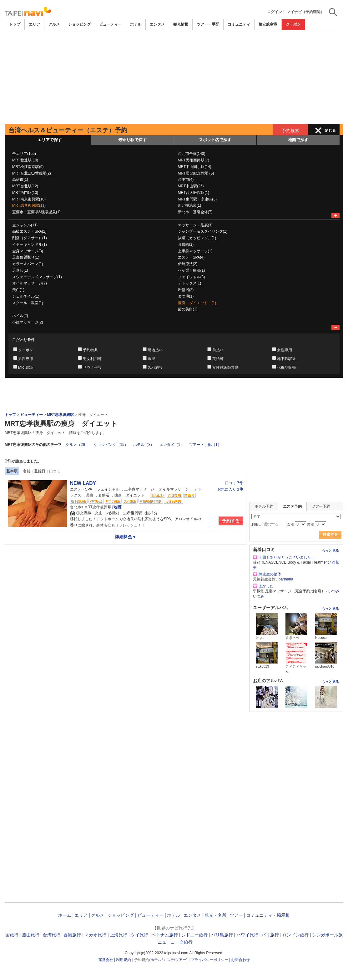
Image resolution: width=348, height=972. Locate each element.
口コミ (54, 471)
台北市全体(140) (191, 153)
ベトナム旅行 (165, 934)
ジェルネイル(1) (25, 296)
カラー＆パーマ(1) (27, 264)
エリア (34, 24)
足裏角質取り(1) (25, 257)
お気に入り (230, 489)
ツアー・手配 (208, 24)
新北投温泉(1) (189, 205)
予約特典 (90, 350)
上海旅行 (118, 934)
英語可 (218, 359)
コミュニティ (239, 24)
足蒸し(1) (20, 270)
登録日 (39, 471)
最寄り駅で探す (132, 139)
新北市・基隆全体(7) (195, 212)
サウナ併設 (92, 367)
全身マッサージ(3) (27, 251)
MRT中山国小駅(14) (194, 167)
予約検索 (290, 130)
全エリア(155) (24, 153)
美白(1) (18, 290)
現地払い (155, 350)
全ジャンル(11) (25, 225)
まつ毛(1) (186, 296)
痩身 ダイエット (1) (197, 303)
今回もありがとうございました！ (287, 557)
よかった (266, 586)
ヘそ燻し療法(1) (191, 270)
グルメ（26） (77, 444)
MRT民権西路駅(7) (193, 160)
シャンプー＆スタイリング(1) (203, 231)
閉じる (330, 130)
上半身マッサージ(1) (195, 251)
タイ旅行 (139, 934)
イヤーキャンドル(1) (29, 244)
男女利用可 (92, 359)
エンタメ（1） (171, 444)
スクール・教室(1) (27, 303)
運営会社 (105, 960)
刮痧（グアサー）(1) (29, 238)
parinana (286, 579)
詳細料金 (125, 536)
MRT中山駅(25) (191, 186)
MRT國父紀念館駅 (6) (196, 173)
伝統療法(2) (188, 264)
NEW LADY (83, 483)
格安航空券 (268, 24)
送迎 (151, 359)
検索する (330, 534)
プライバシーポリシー (209, 960)
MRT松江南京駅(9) (27, 167)
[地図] (116, 507)
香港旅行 (72, 934)
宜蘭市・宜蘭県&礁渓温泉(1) (36, 212)
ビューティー (110, 24)
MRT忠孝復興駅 (60, 414)
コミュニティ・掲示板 (268, 915)
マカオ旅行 (95, 934)
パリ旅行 (270, 934)
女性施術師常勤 (225, 367)
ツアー (236, 915)
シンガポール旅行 (329, 934)
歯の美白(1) (188, 309)
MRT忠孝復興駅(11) (29, 205)
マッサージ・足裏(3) (195, 225)
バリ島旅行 (222, 934)
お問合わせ (240, 960)
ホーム (64, 915)
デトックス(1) (189, 283)
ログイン (274, 12)
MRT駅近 (26, 367)
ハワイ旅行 (247, 934)
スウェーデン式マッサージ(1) (37, 277)
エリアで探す (50, 139)
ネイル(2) (20, 315)
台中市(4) (186, 179)
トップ (14, 24)
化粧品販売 (286, 367)
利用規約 (123, 960)
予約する (231, 520)
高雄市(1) (20, 179)
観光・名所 (215, 915)
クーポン (293, 24)
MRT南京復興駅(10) (29, 199)
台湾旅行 (51, 934)
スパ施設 (155, 367)
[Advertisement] (174, 77)
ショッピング (79, 24)
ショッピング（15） (111, 444)
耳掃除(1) (186, 244)
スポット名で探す (215, 139)
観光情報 (180, 24)
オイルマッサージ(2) (29, 283)
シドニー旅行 (194, 934)
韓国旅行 (9, 934)
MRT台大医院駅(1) (193, 192)
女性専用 (284, 350)
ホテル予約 (264, 506)
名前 (26, 471)
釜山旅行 (30, 934)
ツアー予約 (320, 506)
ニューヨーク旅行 (175, 942)
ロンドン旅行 (295, 934)
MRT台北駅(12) (25, 186)
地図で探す (298, 139)
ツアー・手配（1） (205, 444)
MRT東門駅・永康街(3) (197, 199)
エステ (168, 960)
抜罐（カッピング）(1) (197, 238)
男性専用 (25, 359)
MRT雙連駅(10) (25, 160)
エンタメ (157, 24)
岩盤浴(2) (186, 290)
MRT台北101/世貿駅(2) (31, 173)
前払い (218, 350)
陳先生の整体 (270, 574)
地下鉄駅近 (286, 359)
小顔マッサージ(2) (27, 322)
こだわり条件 (23, 340)
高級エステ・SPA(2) (29, 231)
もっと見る (330, 550)
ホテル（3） (143, 444)
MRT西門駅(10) (25, 192)
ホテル (135, 24)
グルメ (54, 24)
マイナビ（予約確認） (305, 12)
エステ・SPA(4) (191, 257)
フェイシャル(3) (191, 277)
